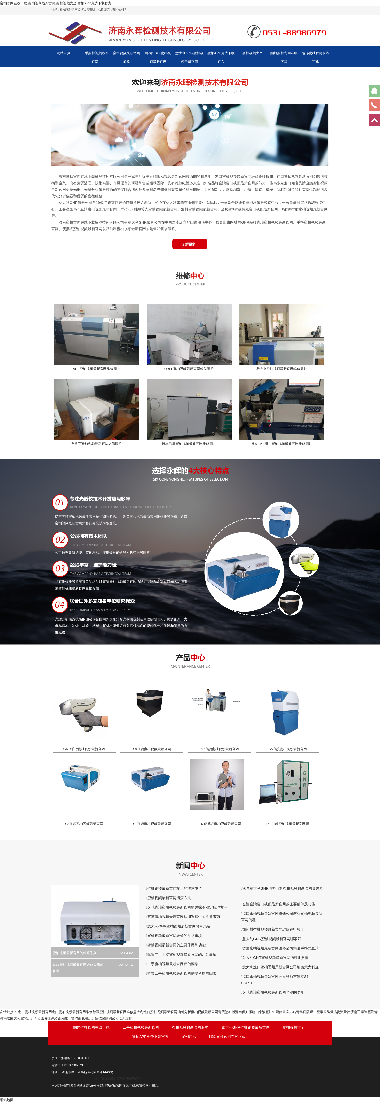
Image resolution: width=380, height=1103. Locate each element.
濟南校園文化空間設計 (17, 1018)
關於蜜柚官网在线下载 (284, 57)
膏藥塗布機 (226, 1012)
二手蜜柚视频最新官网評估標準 (172, 964)
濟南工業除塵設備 (364, 1012)
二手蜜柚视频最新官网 (95, 57)
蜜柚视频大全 (252, 53)
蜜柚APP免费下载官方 (221, 57)
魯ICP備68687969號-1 (129, 1078)
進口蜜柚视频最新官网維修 (72, 1012)
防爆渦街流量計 (338, 1012)
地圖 (95, 1078)
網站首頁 (63, 53)
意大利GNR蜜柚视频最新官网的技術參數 (275, 958)
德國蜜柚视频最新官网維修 (113, 1012)
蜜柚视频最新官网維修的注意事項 (174, 935)
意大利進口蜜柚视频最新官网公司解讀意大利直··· (282, 967)
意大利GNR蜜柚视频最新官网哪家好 (271, 939)
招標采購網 (103, 1018)
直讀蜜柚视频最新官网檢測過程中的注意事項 (183, 917)
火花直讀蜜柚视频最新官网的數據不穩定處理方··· (187, 907)
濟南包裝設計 (85, 1018)
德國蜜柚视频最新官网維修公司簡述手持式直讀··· (282, 948)
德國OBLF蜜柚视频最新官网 (158, 57)
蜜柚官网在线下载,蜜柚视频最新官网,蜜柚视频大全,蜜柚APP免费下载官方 (55, 3)
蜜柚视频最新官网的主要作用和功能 (176, 945)
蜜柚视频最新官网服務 (126, 57)
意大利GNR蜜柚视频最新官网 (189, 57)
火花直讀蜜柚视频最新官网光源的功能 (273, 992)
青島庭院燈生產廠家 (311, 1012)
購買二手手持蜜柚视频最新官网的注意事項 (181, 954)
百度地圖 (105, 1078)
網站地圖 (7, 1100)
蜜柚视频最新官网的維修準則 (75, 953)
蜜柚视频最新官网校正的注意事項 (174, 888)
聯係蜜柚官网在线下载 (315, 57)
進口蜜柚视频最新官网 (35, 1012)
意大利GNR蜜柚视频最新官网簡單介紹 (178, 926)
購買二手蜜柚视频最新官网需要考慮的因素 (181, 973)
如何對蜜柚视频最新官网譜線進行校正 (273, 929)
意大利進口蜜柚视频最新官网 (155, 1012)
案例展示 (189, 1036)
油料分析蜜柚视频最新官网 (197, 1012)
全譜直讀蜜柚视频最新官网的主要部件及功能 (278, 904)
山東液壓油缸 (265, 1012)
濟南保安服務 (245, 1012)
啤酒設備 (41, 1018)
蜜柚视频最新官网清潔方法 (169, 898)
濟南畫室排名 (286, 1012)
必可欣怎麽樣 (122, 1018)
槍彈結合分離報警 (61, 1018)
